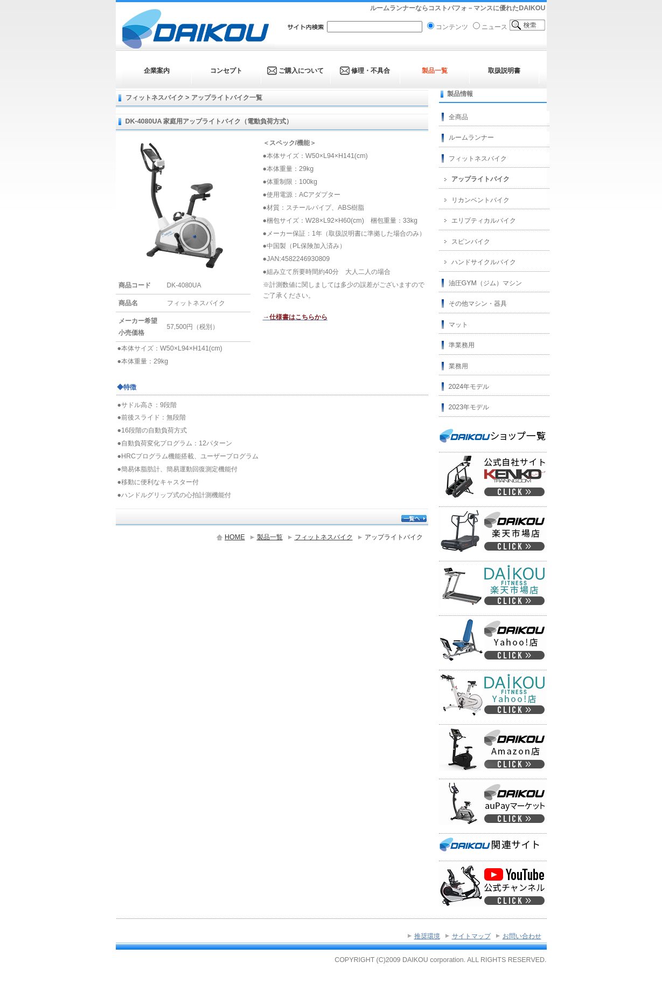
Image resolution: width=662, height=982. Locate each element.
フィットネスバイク (324, 537)
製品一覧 (270, 537)
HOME (235, 537)
